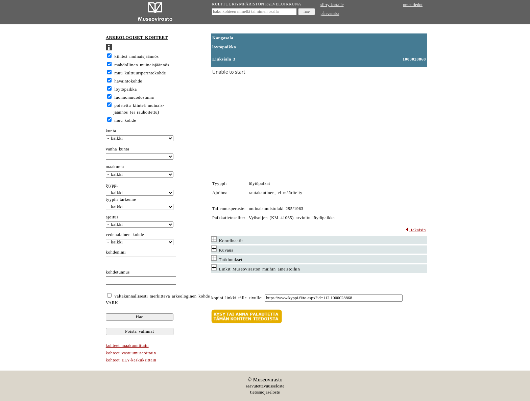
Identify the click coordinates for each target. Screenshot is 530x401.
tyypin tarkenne (121, 199)
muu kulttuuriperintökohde (140, 73)
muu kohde (125, 120)
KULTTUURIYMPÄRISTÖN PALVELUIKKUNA (256, 4)
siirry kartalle (332, 4)
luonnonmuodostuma (134, 97)
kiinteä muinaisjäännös (137, 56)
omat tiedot (413, 4)
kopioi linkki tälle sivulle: (237, 298)
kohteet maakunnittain (127, 345)
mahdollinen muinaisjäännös (142, 65)
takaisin (415, 230)
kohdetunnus (118, 272)
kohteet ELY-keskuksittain (131, 360)
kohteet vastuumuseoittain (131, 353)
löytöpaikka (126, 89)
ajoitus (112, 217)
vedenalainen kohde (125, 234)
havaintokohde (128, 81)
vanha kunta (117, 149)
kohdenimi (116, 252)
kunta (111, 130)
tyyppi (112, 185)
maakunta (115, 166)
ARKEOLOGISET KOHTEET (137, 37)
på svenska (329, 13)
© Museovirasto (264, 379)
